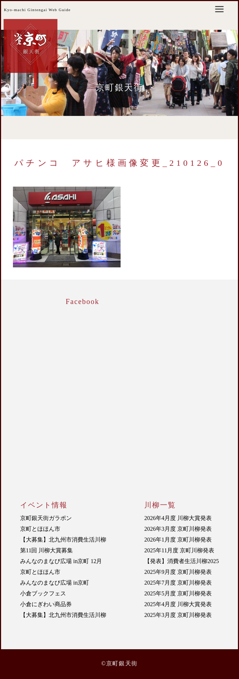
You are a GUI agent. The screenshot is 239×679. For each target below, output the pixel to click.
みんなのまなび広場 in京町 (54, 583)
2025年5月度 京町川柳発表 (178, 593)
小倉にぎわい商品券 (46, 604)
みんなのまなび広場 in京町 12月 (61, 561)
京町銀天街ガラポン (46, 518)
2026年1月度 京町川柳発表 (178, 540)
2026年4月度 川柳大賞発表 (178, 518)
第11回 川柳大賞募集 (46, 550)
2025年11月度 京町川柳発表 (179, 550)
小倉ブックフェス (43, 593)
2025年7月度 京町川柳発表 (178, 583)
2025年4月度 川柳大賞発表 (178, 604)
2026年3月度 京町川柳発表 (178, 529)
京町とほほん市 (40, 529)
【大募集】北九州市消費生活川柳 (63, 540)
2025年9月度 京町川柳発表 (178, 572)
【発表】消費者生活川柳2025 (181, 561)
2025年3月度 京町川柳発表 (178, 615)
